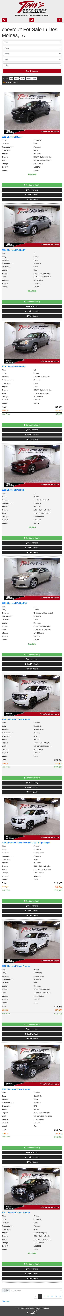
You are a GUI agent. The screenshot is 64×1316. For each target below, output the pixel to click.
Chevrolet (5, 1302)
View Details (32, 199)
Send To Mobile (31, 195)
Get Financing (32, 190)
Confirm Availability (32, 185)
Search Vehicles (32, 71)
